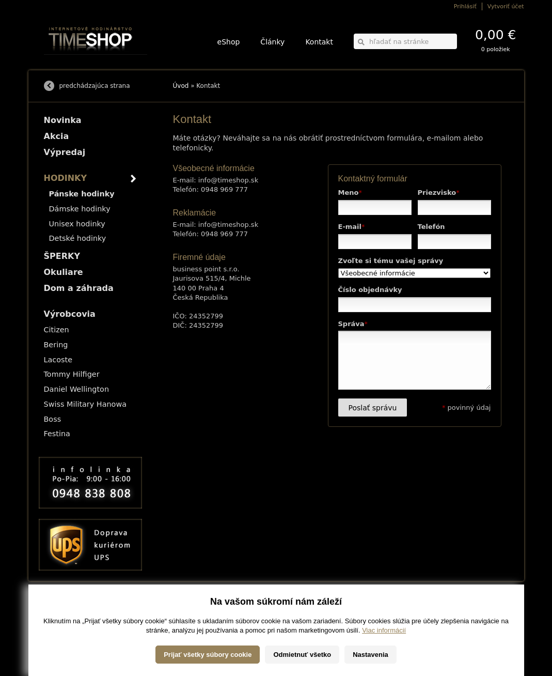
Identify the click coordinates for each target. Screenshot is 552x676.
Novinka (63, 120)
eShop (228, 42)
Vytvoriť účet (505, 6)
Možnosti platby (61, 616)
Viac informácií (384, 665)
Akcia (56, 136)
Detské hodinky (77, 238)
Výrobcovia (70, 314)
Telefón (431, 227)
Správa (353, 324)
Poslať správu (373, 408)
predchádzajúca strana (94, 85)
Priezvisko (439, 192)
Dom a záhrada (79, 288)
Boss (52, 419)
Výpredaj (65, 152)
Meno (350, 192)
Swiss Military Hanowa (85, 404)
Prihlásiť (465, 6)
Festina (57, 433)
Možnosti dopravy (64, 608)
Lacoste (58, 360)
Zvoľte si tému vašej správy (391, 261)
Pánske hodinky (82, 194)
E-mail (351, 227)
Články (272, 42)
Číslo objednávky (370, 290)
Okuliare (63, 272)
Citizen (56, 330)
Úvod (181, 85)
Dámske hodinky (80, 209)
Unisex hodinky (77, 224)
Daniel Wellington (76, 389)
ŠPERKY (62, 256)
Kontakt (319, 42)
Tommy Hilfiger (72, 374)
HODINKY (65, 178)
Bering (56, 345)
